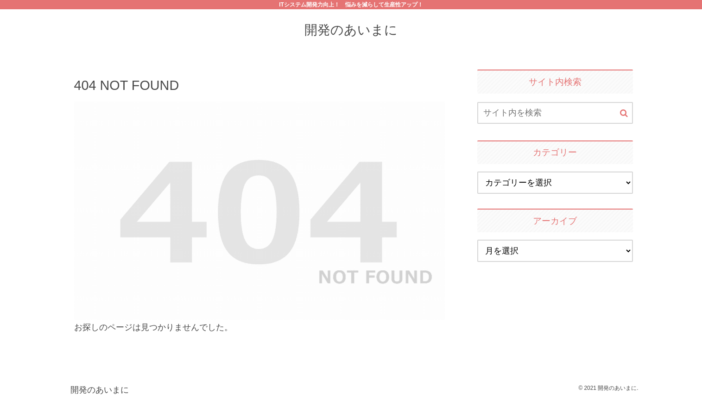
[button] (624, 113)
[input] (555, 113)
